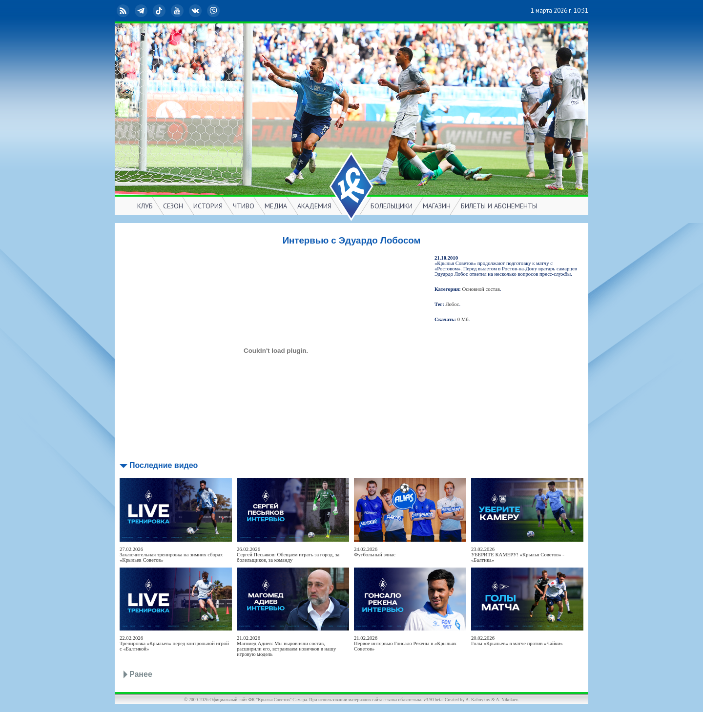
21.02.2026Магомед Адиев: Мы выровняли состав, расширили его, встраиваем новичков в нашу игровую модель (286, 646)
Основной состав (481, 289)
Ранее (140, 674)
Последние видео (163, 465)
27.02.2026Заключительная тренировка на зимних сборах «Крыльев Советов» (171, 555)
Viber (214, 10)
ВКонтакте (196, 10)
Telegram (142, 10)
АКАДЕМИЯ (314, 206)
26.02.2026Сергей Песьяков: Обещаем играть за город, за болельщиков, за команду (288, 555)
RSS (124, 10)
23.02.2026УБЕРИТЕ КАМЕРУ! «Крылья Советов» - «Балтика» (517, 555)
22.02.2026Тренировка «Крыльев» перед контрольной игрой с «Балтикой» (174, 643)
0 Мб (463, 319)
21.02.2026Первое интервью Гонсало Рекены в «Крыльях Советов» (405, 643)
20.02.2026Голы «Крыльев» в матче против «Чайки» (517, 640)
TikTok (160, 10)
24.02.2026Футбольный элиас (374, 552)
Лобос (452, 304)
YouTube (178, 10)
